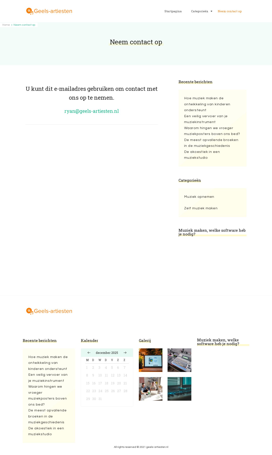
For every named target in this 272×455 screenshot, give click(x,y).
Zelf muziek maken (201, 208)
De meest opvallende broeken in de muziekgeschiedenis (211, 143)
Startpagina (173, 11)
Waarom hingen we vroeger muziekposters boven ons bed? (212, 131)
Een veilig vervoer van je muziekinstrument (206, 119)
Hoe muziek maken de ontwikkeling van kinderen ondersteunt (207, 104)
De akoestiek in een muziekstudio (202, 155)
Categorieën (199, 11)
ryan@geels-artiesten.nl (91, 111)
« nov (89, 353)
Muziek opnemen (199, 197)
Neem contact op (230, 11)
